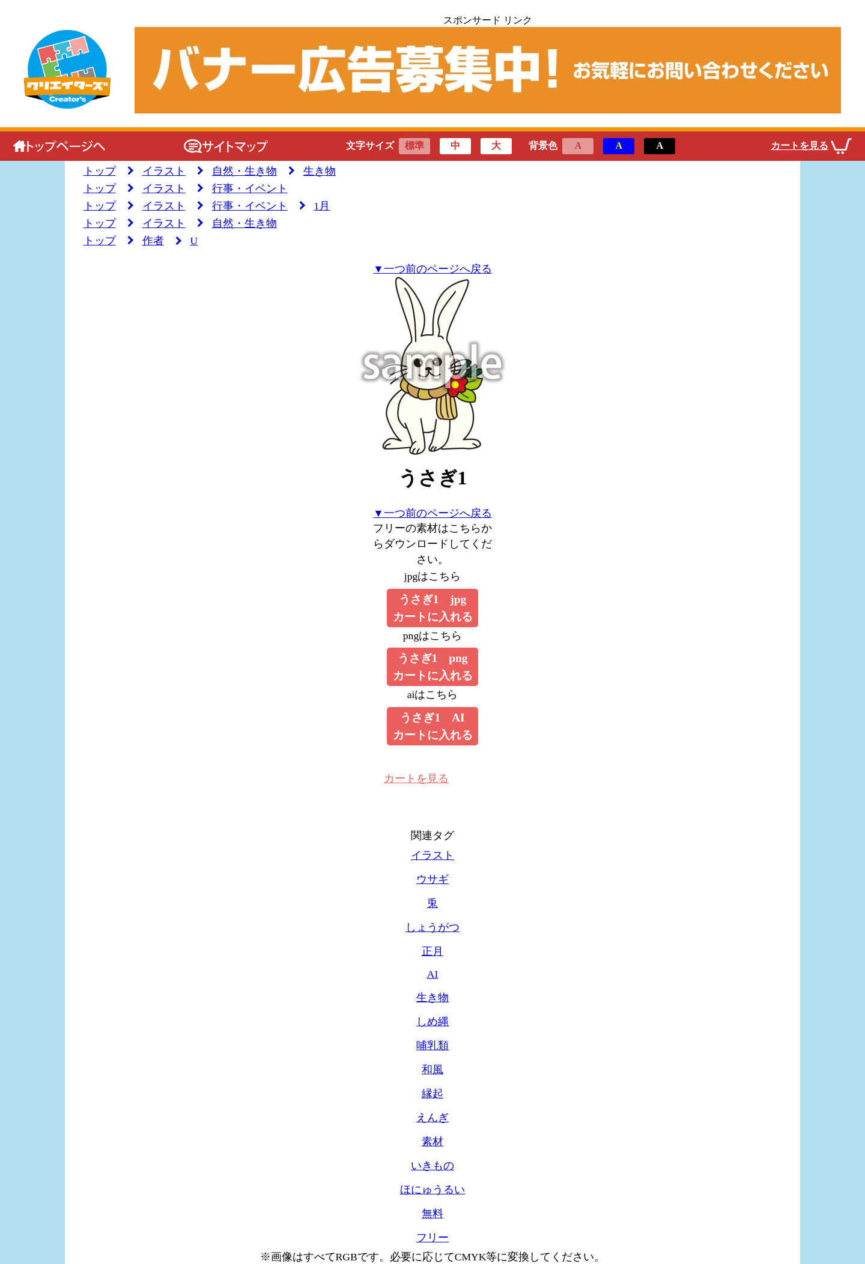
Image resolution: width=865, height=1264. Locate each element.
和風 (432, 1070)
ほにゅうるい (432, 1190)
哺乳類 (432, 1046)
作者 (153, 241)
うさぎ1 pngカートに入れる (433, 667)
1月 (322, 206)
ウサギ (432, 879)
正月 (432, 951)
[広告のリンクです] (487, 70)
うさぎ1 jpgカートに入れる (433, 608)
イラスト (164, 171)
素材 (432, 1142)
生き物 (319, 171)
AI (433, 974)
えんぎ (432, 1118)
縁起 (432, 1094)
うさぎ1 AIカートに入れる (433, 726)
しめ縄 (432, 1022)
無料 (432, 1214)
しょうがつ (432, 927)
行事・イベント (250, 188)
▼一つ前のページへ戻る (432, 269)
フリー (432, 1238)
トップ (99, 171)
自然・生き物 (244, 171)
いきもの (432, 1166)
